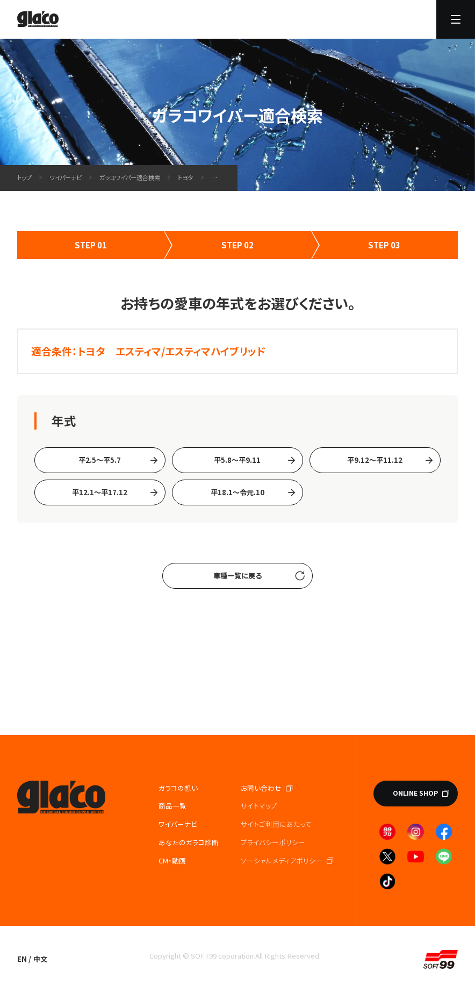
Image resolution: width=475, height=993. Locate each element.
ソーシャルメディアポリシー (281, 860)
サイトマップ (259, 806)
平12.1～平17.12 (99, 492)
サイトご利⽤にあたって (276, 824)
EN (22, 959)
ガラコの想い (178, 788)
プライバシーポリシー (273, 842)
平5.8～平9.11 (237, 460)
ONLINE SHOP (415, 793)
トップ (24, 177)
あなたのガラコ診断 (189, 842)
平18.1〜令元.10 (237, 492)
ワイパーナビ (65, 177)
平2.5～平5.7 (99, 460)
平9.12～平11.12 (374, 460)
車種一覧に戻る (237, 575)
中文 (40, 959)
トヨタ (185, 177)
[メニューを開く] (455, 19)
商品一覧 (172, 806)
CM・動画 (172, 860)
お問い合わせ (261, 788)
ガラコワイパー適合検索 (129, 177)
